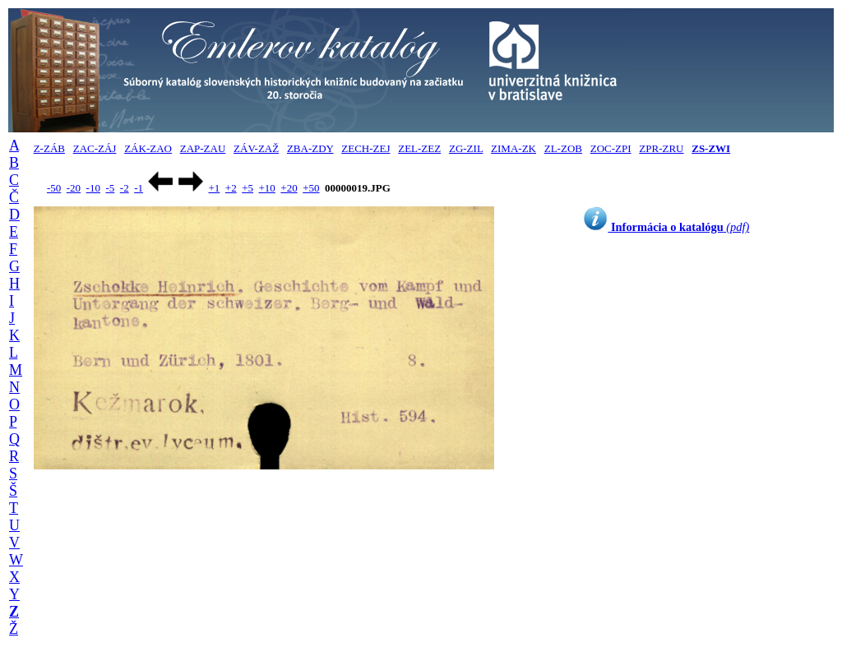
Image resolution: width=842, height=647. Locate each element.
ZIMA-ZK (513, 148)
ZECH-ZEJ (365, 148)
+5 (247, 188)
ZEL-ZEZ (419, 148)
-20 (74, 188)
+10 (267, 188)
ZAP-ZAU (203, 148)
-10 (93, 188)
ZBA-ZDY (310, 148)
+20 (288, 188)
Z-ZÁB (49, 148)
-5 (109, 188)
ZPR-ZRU (661, 148)
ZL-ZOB (563, 148)
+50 (311, 188)
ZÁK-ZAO (148, 148)
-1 (138, 188)
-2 (124, 188)
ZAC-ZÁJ (95, 148)
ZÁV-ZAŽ (256, 148)
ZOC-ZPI (611, 148)
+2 (231, 188)
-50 (54, 188)
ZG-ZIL (466, 148)
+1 (214, 188)
